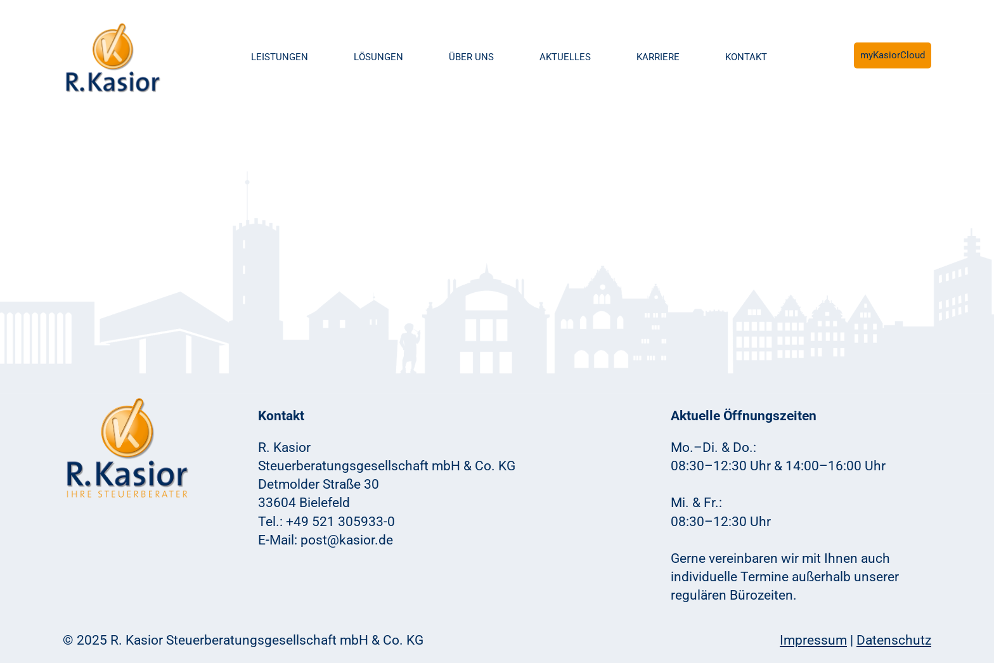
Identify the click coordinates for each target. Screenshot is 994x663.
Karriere (658, 57)
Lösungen (378, 57)
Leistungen (279, 57)
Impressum (813, 640)
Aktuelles (565, 57)
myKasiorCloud (892, 55)
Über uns (471, 57)
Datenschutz (893, 640)
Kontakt (746, 57)
